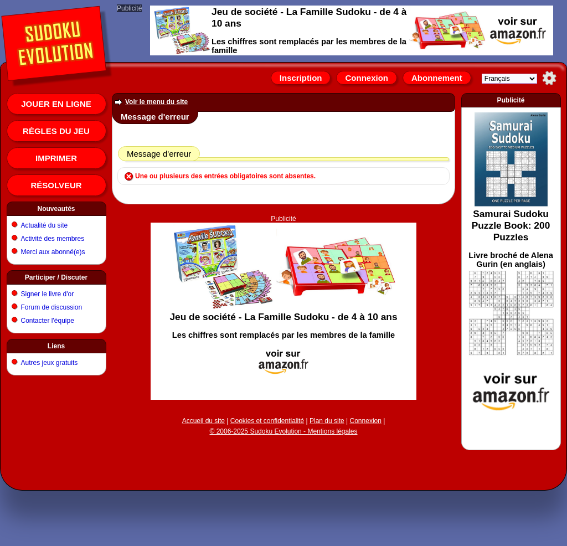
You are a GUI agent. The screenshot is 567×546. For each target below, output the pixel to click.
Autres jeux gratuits (49, 363)
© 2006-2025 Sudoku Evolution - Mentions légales (283, 431)
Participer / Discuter (56, 277)
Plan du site (327, 421)
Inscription (301, 78)
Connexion (366, 78)
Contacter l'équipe (47, 320)
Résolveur (55, 185)
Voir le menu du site (156, 102)
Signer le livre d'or (47, 294)
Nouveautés (56, 209)
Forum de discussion (52, 307)
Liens (56, 346)
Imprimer (56, 158)
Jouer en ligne (56, 104)
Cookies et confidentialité (267, 421)
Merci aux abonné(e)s (53, 252)
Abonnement (436, 78)
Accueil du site (203, 421)
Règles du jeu (56, 131)
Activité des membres (53, 239)
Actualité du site (44, 225)
